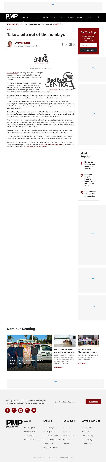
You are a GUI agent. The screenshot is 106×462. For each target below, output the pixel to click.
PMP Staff (24, 42)
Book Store (48, 444)
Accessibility (87, 440)
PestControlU (89, 19)
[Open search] (98, 17)
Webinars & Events (51, 448)
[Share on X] (66, 44)
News (9, 29)
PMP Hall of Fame (50, 436)
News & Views (25, 19)
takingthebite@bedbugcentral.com (52, 144)
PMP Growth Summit (52, 440)
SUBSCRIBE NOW (88, 50)
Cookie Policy (87, 436)
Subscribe (67, 431)
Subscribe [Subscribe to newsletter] (93, 402)
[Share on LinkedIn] (70, 44)
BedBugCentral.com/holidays (37, 146)
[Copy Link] (74, 44)
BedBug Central (12, 73)
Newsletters (67, 427)
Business (45, 19)
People (54, 19)
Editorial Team (30, 431)
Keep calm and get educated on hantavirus (90, 194)
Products (79, 19)
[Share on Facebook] (62, 44)
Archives (66, 440)
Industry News (49, 431)
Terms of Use (87, 431)
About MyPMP (30, 427)
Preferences (87, 444)
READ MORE (58, 367)
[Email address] (88, 45)
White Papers (68, 436)
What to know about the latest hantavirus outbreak (64, 352)
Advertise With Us (31, 440)
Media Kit (66, 444)
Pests (61, 17)
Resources (71, 19)
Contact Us (28, 436)
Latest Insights (49, 427)
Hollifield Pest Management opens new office (87, 352)
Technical (36, 19)
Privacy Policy (88, 427)
